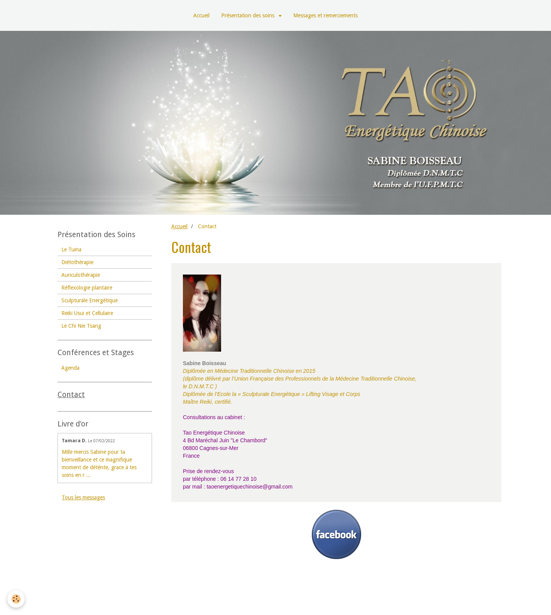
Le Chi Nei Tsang (81, 326)
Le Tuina (71, 249)
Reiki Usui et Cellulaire (87, 313)
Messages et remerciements (325, 15)
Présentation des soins (248, 15)
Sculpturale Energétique (89, 300)
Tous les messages (83, 497)
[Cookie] (16, 599)
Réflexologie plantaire (86, 288)
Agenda (70, 368)
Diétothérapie (77, 262)
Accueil (201, 15)
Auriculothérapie (80, 275)
